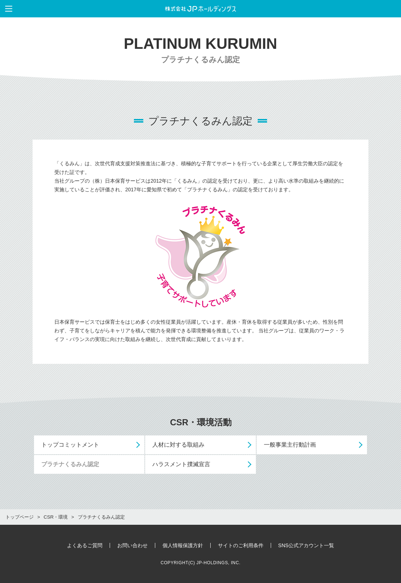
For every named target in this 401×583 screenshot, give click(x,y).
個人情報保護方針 (182, 545)
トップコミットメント (70, 445)
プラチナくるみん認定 (70, 464)
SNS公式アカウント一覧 (306, 545)
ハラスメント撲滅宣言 (181, 464)
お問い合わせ (132, 545)
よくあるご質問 (84, 545)
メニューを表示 (6, 9)
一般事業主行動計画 (290, 445)
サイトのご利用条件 (240, 545)
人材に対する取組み (178, 445)
